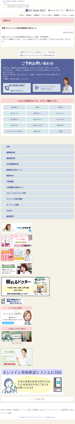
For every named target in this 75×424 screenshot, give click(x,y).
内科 (8, 147)
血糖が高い (60, 125)
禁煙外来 (9, 176)
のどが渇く (60, 119)
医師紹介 (37, 15)
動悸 (37, 107)
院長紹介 (29, 15)
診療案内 (56, 15)
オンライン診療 (12, 205)
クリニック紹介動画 (14, 199)
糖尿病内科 (10, 158)
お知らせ (43, 410)
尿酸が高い (37, 131)
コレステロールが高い (14, 131)
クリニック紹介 (47, 15)
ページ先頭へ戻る (37, 399)
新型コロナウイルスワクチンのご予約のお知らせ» (37, 55)
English (52, 10)
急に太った (60, 113)
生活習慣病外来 (12, 164)
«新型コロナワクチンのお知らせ (31, 52)
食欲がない (37, 113)
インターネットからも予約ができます (46, 88)
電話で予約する (17, 88)
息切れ (60, 107)
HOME (22, 15)
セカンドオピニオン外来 (16, 193)
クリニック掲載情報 (61, 410)
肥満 (60, 131)
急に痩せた (14, 119)
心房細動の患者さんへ (15, 187)
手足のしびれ (37, 125)
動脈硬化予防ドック (14, 170)
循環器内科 (10, 153)
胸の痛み (14, 107)
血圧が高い (14, 125)
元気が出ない (37, 119)
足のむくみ (14, 113)
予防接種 (9, 182)
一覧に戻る (51, 52)
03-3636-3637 (37, 10)
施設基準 (9, 216)
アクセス (61, 10)
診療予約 (71, 10)
